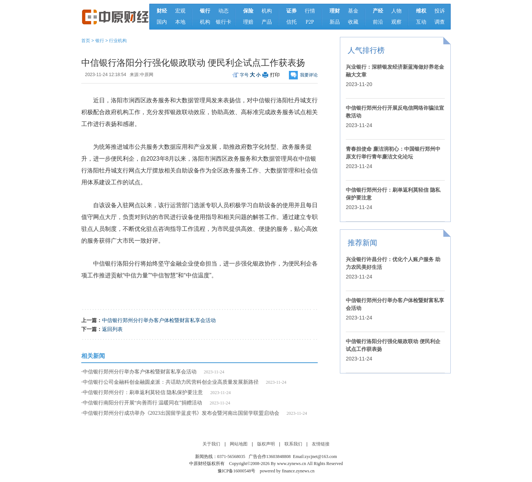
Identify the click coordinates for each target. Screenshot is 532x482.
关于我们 (211, 444)
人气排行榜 (366, 50)
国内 (162, 22)
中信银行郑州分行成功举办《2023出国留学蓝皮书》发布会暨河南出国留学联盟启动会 (181, 413)
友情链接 (321, 444)
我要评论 (309, 75)
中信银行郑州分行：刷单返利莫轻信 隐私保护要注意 (143, 392)
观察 (396, 22)
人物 (396, 11)
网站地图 (239, 444)
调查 (439, 22)
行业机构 (118, 40)
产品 (267, 22)
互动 (421, 22)
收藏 (353, 22)
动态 (223, 11)
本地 (180, 22)
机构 (205, 22)
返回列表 (112, 329)
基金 (353, 11)
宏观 (180, 11)
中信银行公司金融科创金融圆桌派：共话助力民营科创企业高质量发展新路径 (171, 382)
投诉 (439, 11)
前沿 (378, 22)
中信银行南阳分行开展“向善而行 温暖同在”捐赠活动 (142, 403)
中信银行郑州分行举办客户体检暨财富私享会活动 (159, 320)
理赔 (248, 22)
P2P (310, 22)
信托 (291, 22)
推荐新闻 (362, 243)
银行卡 (223, 22)
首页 (85, 40)
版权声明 (266, 444)
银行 (99, 40)
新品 (335, 22)
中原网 (146, 74)
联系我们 (293, 444)
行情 (310, 11)
